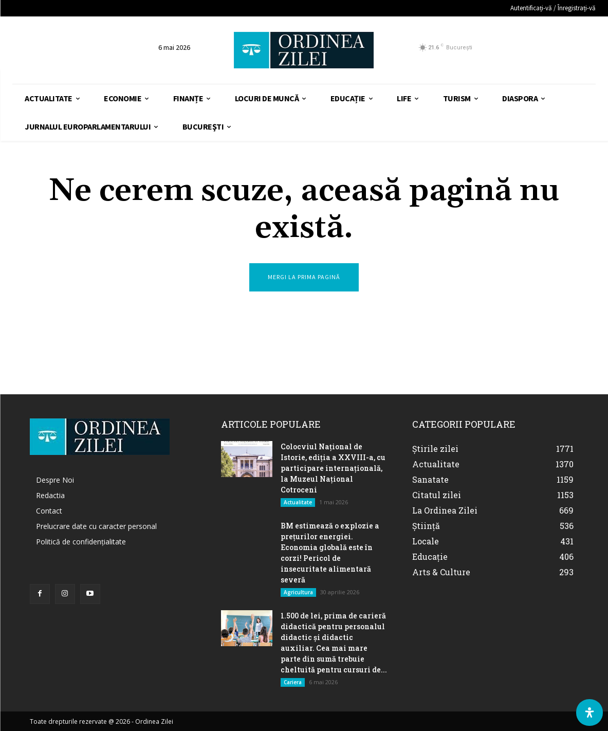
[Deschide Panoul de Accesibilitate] (589, 712)
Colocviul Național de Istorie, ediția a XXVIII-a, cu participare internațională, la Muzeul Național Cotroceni (333, 468)
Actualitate (298, 502)
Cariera (293, 682)
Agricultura (298, 592)
